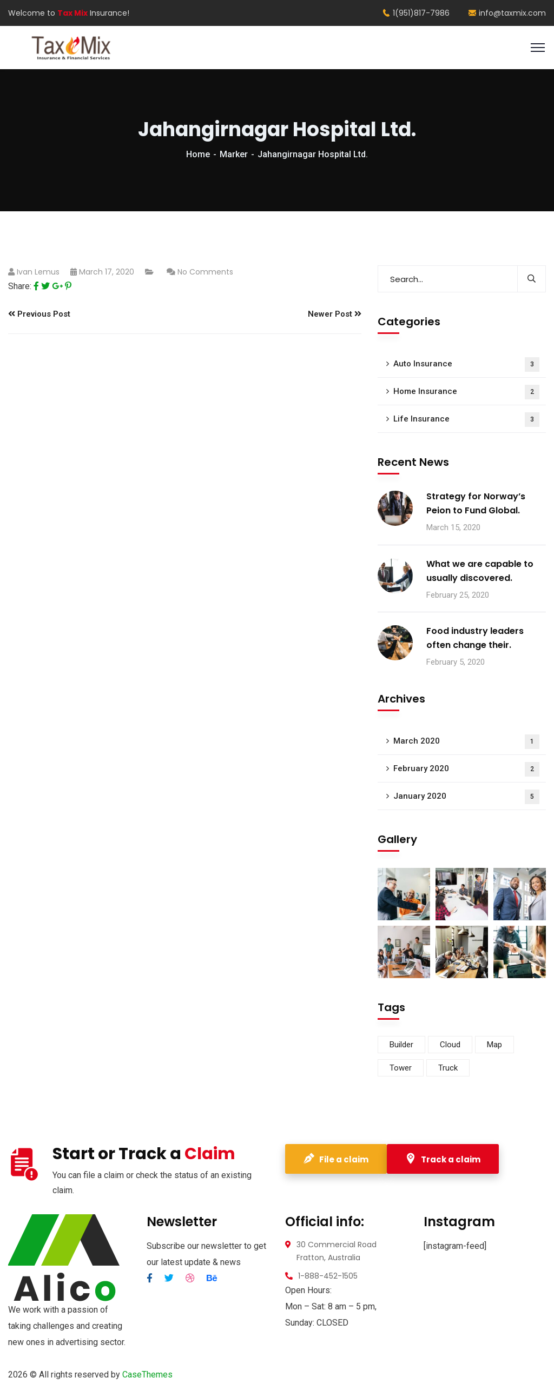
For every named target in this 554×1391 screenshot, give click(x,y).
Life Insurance (466, 419)
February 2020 (466, 769)
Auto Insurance (466, 364)
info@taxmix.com (507, 13)
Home (198, 154)
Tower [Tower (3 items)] (401, 1068)
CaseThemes (147, 1374)
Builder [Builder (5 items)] (401, 1044)
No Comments (205, 271)
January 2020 (466, 797)
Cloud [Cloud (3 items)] (450, 1044)
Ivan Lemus (38, 271)
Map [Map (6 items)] (494, 1044)
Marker (234, 154)
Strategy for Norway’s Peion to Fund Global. (475, 503)
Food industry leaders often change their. (475, 638)
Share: (19, 286)
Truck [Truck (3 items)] (448, 1068)
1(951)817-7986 (416, 13)
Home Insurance (466, 392)
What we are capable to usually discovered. (479, 571)
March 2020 (466, 741)
